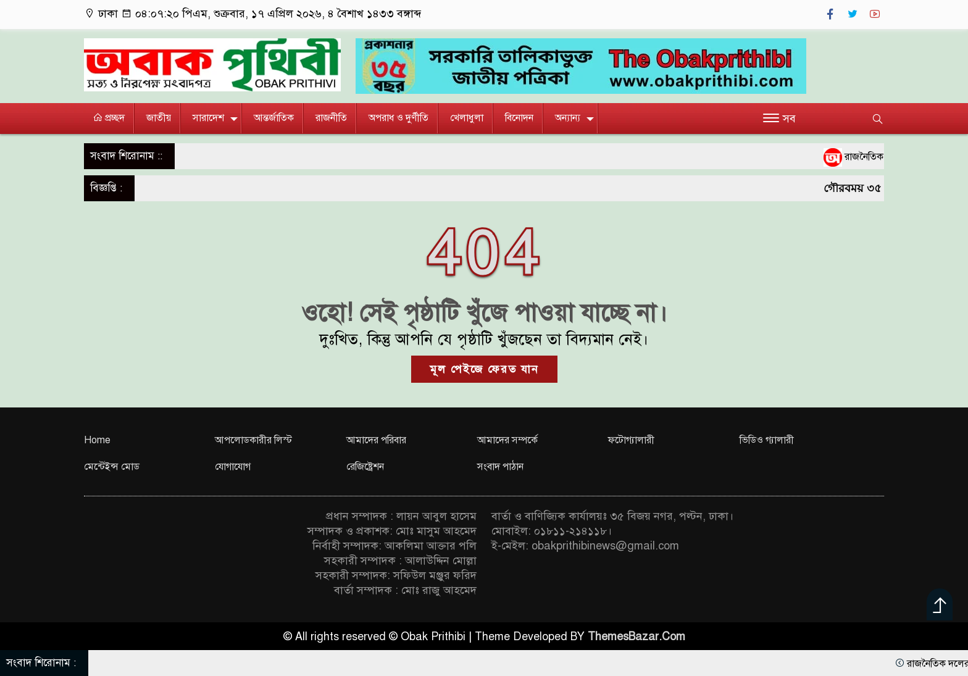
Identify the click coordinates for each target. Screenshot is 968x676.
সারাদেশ (208, 118)
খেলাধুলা (466, 118)
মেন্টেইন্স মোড (112, 467)
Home (97, 440)
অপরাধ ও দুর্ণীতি (398, 118)
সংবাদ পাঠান (500, 467)
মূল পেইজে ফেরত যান (484, 369)
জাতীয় (158, 118)
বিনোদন (519, 118)
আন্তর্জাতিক (274, 118)
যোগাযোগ (233, 467)
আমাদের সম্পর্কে (507, 440)
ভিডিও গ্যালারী (767, 440)
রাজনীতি (331, 118)
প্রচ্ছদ (109, 118)
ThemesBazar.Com (636, 636)
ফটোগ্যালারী (631, 440)
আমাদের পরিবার (376, 440)
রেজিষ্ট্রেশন (365, 467)
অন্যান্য (567, 118)
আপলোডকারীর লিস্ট (253, 440)
